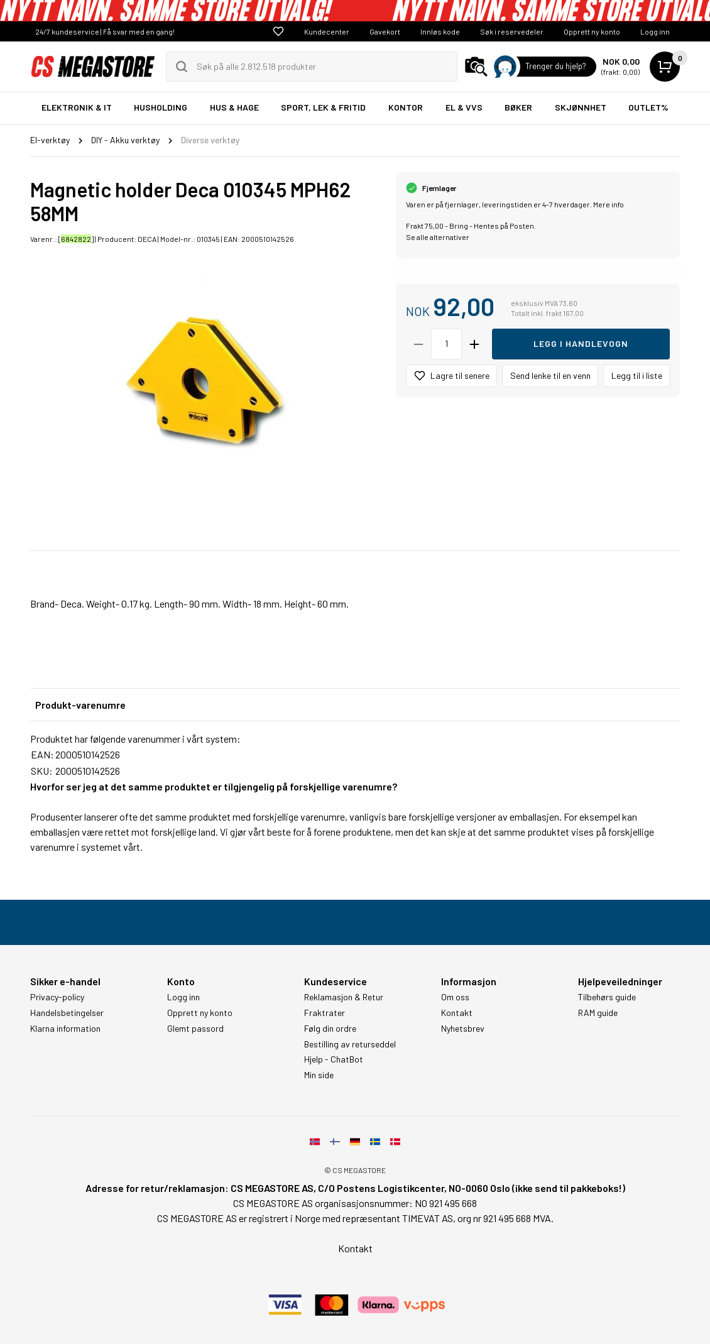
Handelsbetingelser (67, 1013)
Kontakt (456, 1013)
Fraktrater (324, 1013)
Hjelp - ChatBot (333, 1059)
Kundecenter (326, 31)
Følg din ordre (330, 1029)
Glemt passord (195, 1029)
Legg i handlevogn (580, 343)
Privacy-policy (57, 997)
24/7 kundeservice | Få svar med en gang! (105, 31)
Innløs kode (440, 31)
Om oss (455, 997)
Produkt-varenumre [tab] (80, 705)
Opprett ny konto (592, 31)
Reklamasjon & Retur (343, 997)
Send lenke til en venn (550, 375)
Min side (319, 1075)
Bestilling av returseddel (350, 1044)
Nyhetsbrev (462, 1029)
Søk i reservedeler (511, 31)
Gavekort (384, 31)
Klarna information (65, 1029)
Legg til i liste (636, 375)
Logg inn (655, 31)
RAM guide (598, 1013)
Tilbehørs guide (607, 997)
